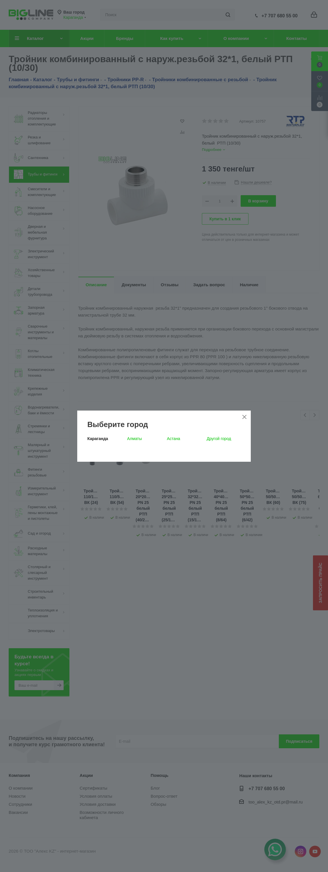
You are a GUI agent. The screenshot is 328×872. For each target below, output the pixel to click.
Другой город (219, 438)
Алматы (134, 438)
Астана (173, 438)
